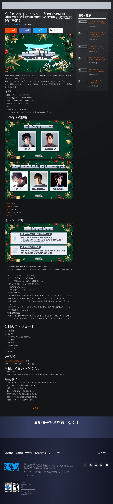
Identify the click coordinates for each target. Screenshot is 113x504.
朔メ (8, 209)
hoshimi (9, 215)
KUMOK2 (10, 212)
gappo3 (9, 206)
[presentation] (8, 5)
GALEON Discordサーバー (14, 361)
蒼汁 (8, 204)
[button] (104, 5)
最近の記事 (84, 15)
